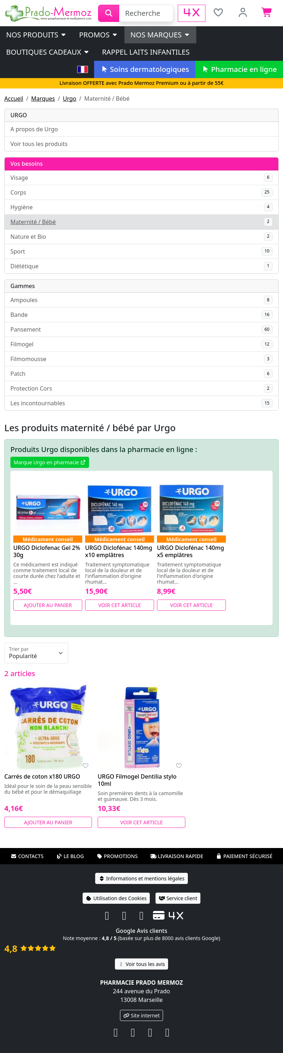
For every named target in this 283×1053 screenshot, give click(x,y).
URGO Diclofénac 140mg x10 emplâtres (118, 551)
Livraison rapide (176, 856)
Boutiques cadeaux (48, 52)
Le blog (70, 856)
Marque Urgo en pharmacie (50, 462)
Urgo (69, 98)
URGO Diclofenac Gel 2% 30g (46, 551)
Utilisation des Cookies (116, 898)
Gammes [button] (22, 286)
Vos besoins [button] (26, 164)
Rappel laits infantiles (146, 52)
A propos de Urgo (34, 129)
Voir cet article (119, 605)
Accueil (13, 98)
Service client (178, 898)
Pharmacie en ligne (239, 69)
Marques (43, 98)
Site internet (141, 1015)
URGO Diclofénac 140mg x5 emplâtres (190, 551)
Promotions (117, 856)
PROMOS (98, 35)
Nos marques (160, 35)
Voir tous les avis (141, 964)
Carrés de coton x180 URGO (42, 776)
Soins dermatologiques (144, 69)
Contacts (26, 856)
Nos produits (36, 35)
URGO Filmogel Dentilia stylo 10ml (137, 780)
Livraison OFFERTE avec (141, 82)
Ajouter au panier (48, 605)
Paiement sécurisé (244, 856)
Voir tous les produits (39, 144)
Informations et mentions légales (141, 878)
